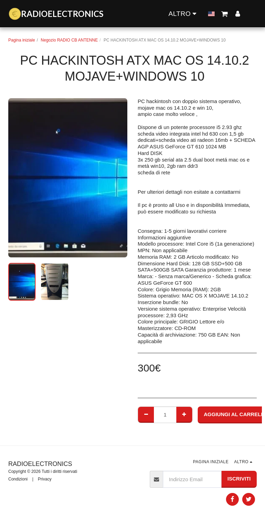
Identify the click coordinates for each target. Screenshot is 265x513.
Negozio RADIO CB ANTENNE (69, 40)
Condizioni (18, 479)
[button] (165, 13)
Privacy (44, 479)
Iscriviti (239, 479)
